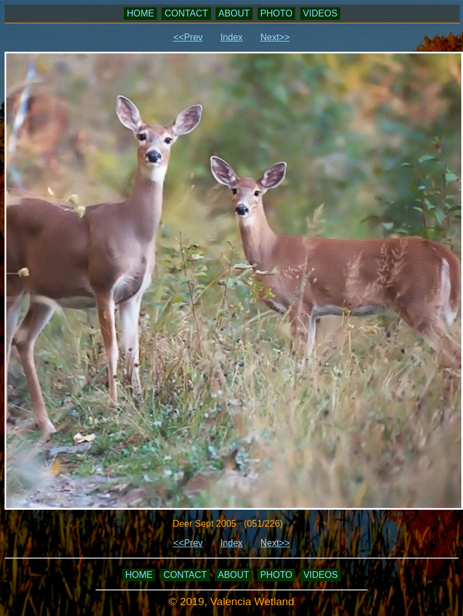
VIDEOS (320, 13)
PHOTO (277, 13)
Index (231, 37)
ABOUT (234, 13)
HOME (140, 13)
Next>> (275, 37)
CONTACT (186, 13)
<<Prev (188, 37)
